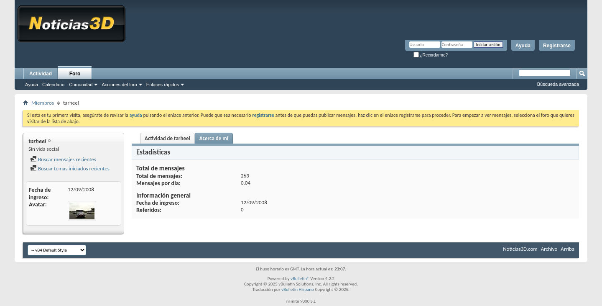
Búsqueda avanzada (558, 84)
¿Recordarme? (430, 55)
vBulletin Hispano (297, 289)
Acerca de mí (213, 138)
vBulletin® (300, 278)
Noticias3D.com (520, 249)
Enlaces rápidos (162, 84)
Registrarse (557, 46)
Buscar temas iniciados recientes (70, 168)
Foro (75, 74)
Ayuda (523, 46)
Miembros (42, 103)
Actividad (40, 74)
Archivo (549, 249)
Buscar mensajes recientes (63, 159)
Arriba (567, 249)
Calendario (53, 84)
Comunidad (80, 84)
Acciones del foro (119, 84)
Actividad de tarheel (167, 138)
